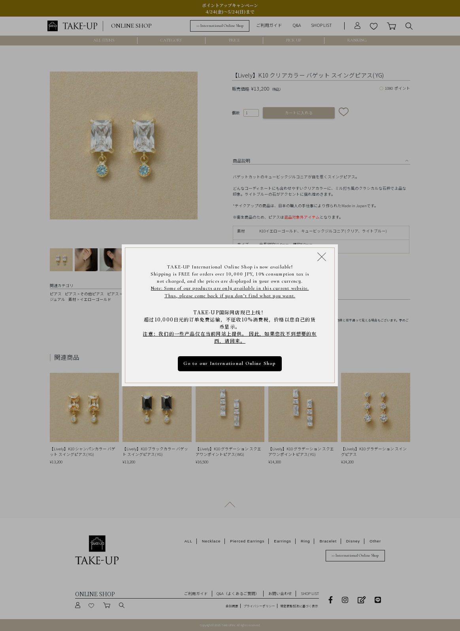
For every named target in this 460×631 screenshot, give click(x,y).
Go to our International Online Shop (230, 364)
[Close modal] (322, 256)
